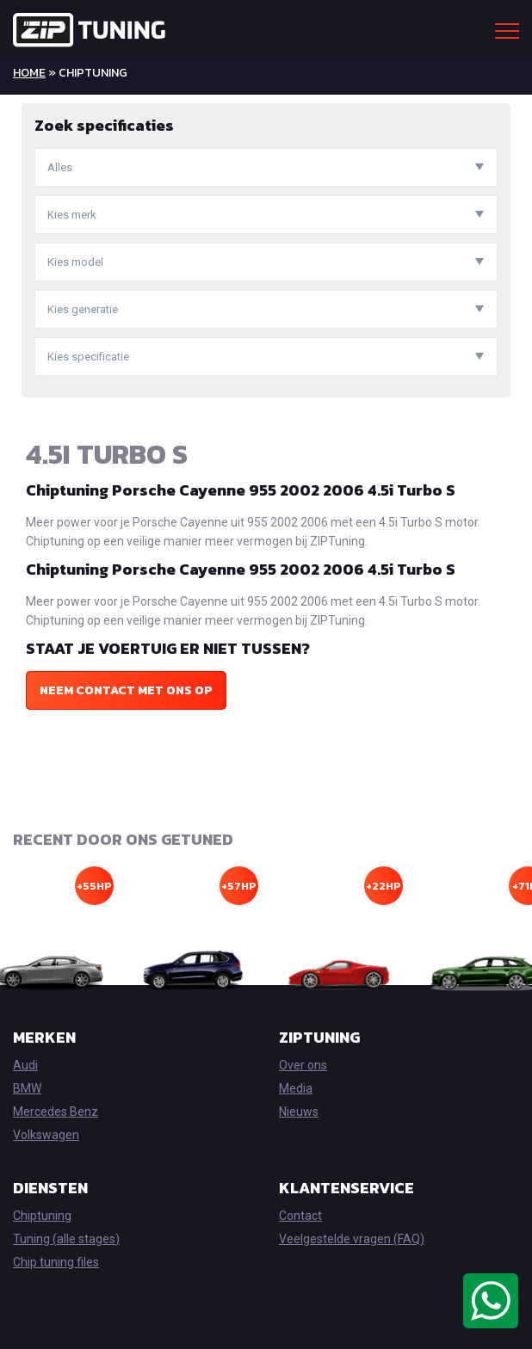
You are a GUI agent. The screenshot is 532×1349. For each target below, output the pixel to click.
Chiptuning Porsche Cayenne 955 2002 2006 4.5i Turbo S (240, 490)
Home (29, 73)
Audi (25, 1065)
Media (295, 1088)
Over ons (303, 1065)
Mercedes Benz (55, 1111)
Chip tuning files (56, 1262)
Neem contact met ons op (126, 690)
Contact (300, 1216)
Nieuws (299, 1111)
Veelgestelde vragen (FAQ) (351, 1239)
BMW (27, 1088)
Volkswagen (46, 1135)
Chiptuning (42, 1216)
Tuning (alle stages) (66, 1239)
